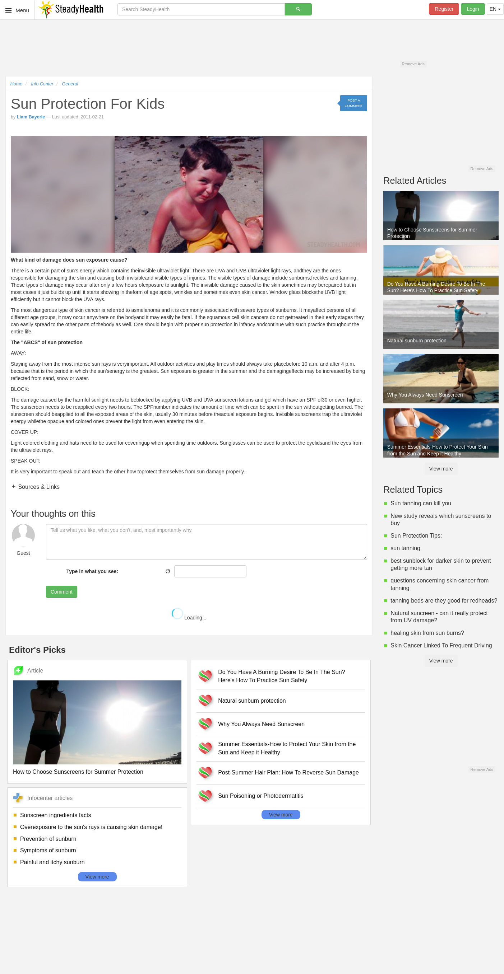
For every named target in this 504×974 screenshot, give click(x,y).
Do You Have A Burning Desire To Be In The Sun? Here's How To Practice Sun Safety (281, 676)
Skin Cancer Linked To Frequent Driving (441, 645)
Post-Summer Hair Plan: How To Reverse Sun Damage (288, 772)
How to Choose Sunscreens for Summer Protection (78, 772)
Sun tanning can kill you (420, 503)
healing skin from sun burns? (427, 633)
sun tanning (405, 548)
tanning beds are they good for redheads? (443, 601)
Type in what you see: (92, 571)
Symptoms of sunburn (48, 850)
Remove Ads (413, 64)
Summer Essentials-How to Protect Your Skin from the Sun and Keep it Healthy (287, 748)
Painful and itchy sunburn (52, 862)
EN (495, 9)
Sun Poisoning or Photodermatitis (260, 796)
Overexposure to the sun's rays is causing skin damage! (91, 827)
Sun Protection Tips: (416, 536)
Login (473, 9)
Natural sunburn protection (252, 701)
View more (97, 877)
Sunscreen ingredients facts (55, 815)
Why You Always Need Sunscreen (261, 724)
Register (444, 9)
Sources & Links (38, 487)
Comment (62, 592)
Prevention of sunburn (48, 839)
